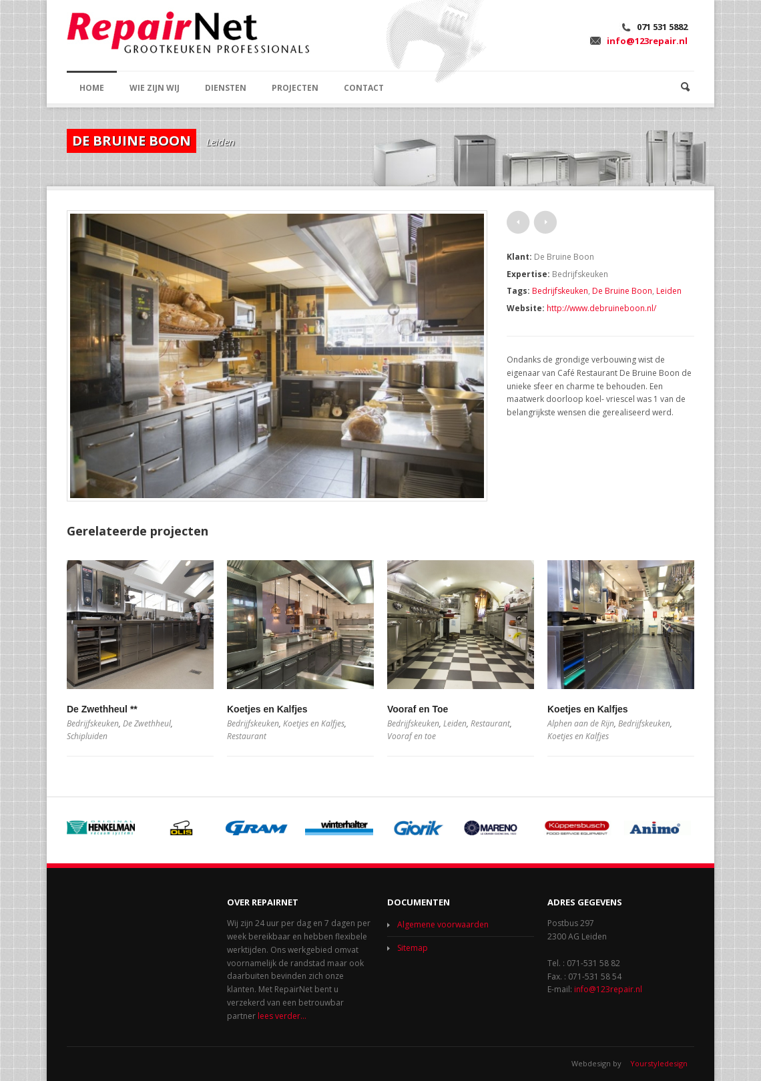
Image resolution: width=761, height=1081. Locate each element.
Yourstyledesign (659, 1063)
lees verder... (282, 1016)
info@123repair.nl (647, 41)
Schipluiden (87, 736)
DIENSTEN (225, 87)
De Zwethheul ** (102, 709)
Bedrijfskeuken (560, 290)
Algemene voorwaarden (443, 924)
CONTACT (364, 87)
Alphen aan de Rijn (580, 723)
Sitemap (412, 947)
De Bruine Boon (622, 290)
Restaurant (246, 736)
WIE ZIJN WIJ (155, 87)
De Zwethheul (147, 723)
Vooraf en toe (411, 736)
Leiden (669, 290)
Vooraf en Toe (417, 709)
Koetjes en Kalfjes (267, 709)
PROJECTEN (295, 87)
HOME (91, 87)
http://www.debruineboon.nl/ (601, 308)
